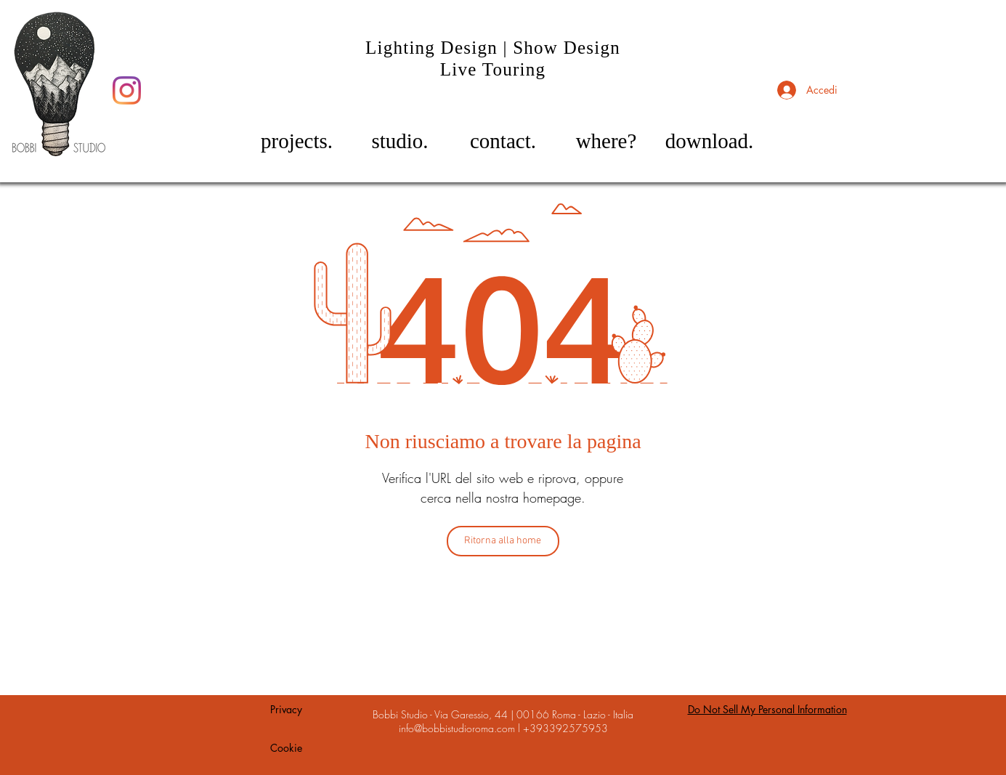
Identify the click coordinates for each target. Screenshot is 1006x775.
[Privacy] (286, 709)
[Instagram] (127, 90)
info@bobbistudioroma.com (457, 728)
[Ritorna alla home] (503, 541)
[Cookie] (286, 748)
